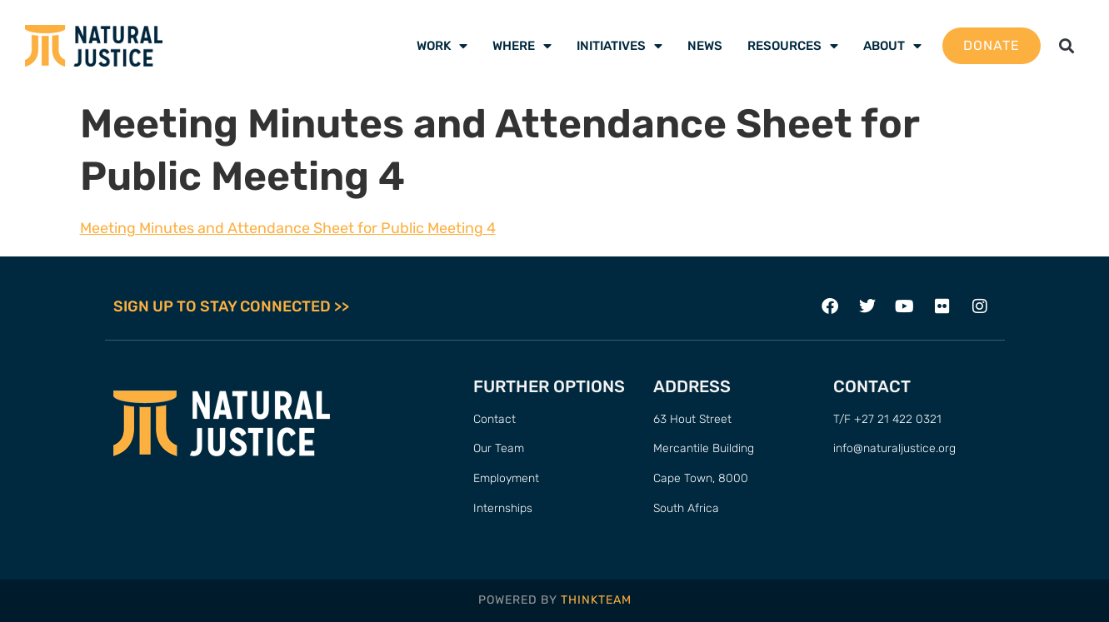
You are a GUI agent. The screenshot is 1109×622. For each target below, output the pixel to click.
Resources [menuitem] (792, 45)
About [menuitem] (892, 45)
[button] (1067, 46)
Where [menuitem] (522, 45)
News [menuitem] (704, 45)
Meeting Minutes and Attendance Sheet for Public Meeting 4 (288, 228)
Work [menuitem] (442, 45)
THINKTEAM (596, 600)
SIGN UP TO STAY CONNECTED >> (231, 306)
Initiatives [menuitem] (619, 45)
